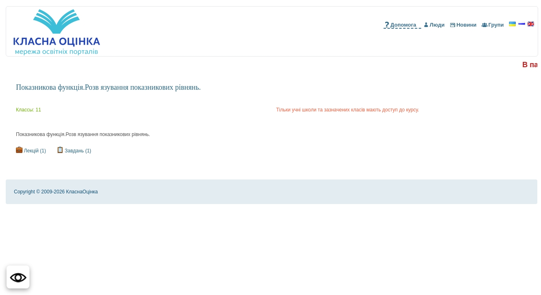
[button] (18, 277)
